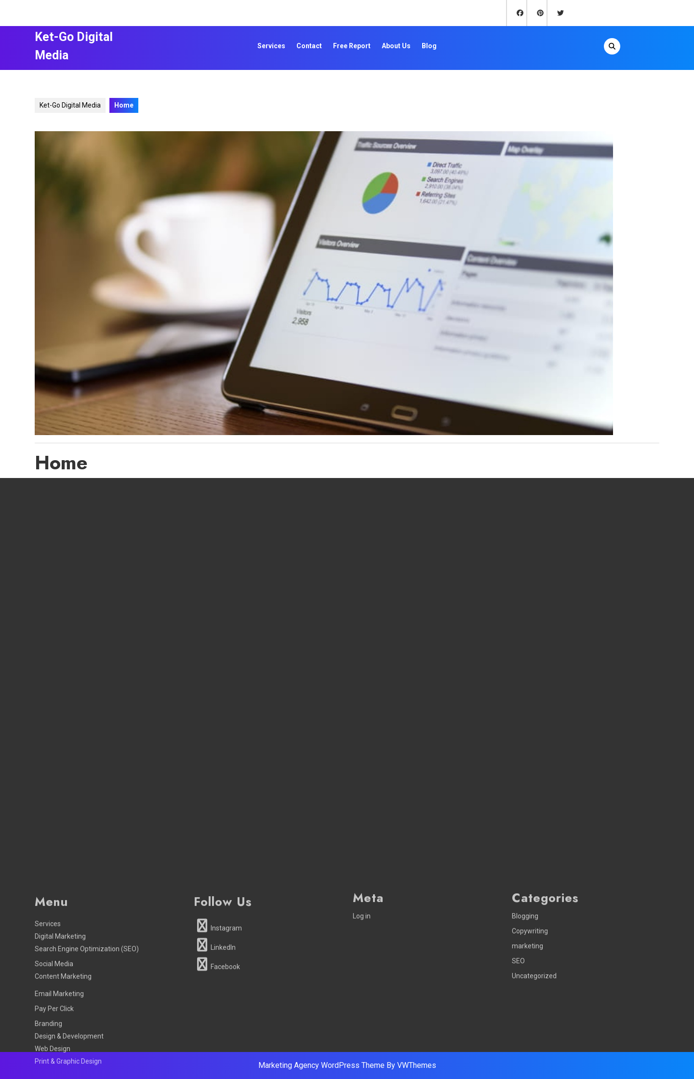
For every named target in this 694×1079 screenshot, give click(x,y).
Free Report (352, 46)
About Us (396, 46)
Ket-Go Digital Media (70, 105)
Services (271, 46)
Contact (309, 46)
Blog (429, 46)
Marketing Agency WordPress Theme (321, 1065)
